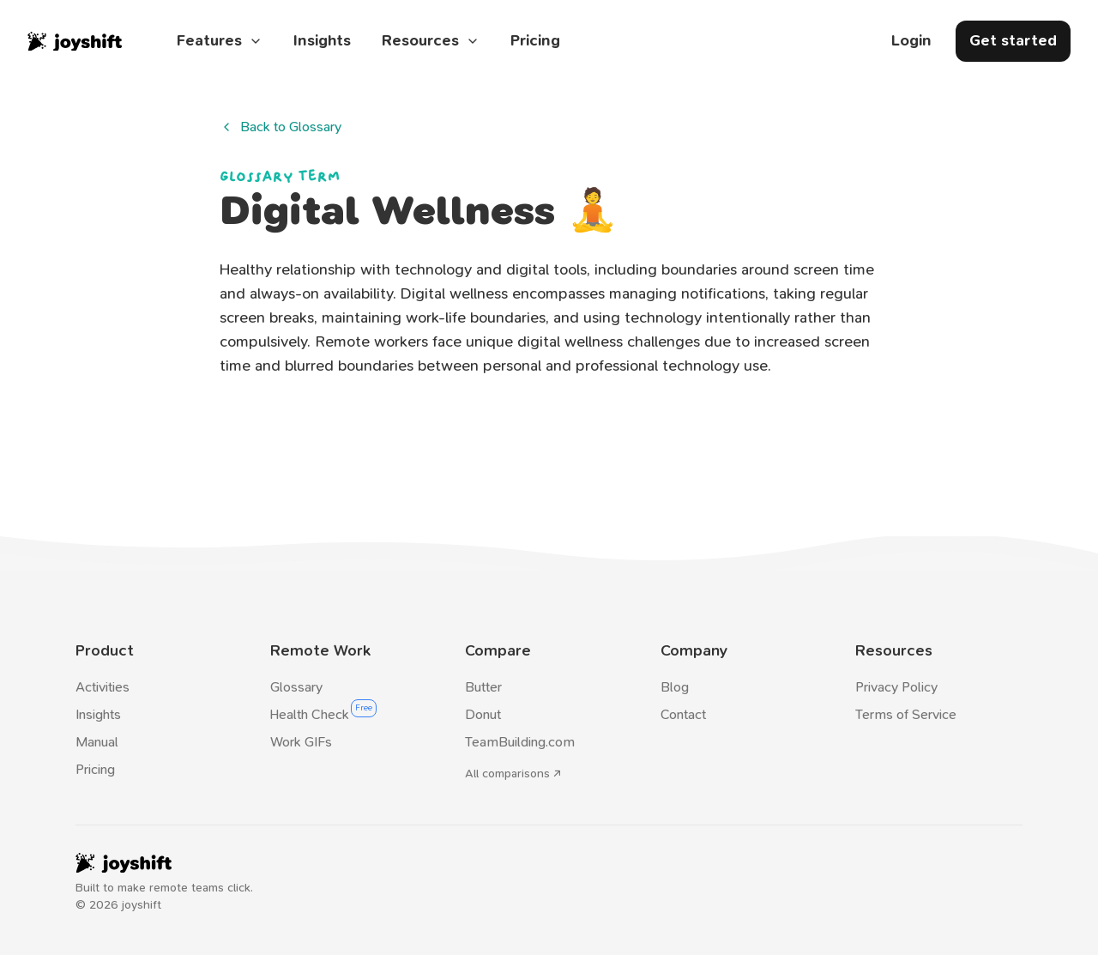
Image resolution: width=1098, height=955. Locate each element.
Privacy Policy (896, 687)
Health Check (309, 714)
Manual (96, 742)
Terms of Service (905, 714)
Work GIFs (301, 742)
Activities (102, 687)
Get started (1013, 41)
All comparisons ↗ (513, 773)
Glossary (296, 687)
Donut (483, 714)
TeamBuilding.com (520, 742)
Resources (431, 41)
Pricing (535, 41)
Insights (322, 41)
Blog (675, 687)
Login (911, 41)
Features (219, 41)
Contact (683, 714)
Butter (483, 687)
